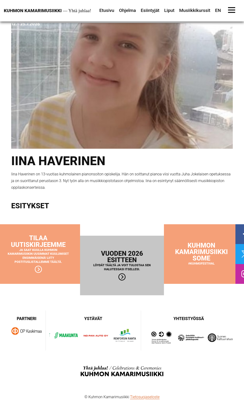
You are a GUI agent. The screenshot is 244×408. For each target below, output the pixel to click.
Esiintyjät (150, 10)
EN (218, 10)
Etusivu (106, 10)
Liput (169, 10)
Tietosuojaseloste (145, 397)
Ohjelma (127, 10)
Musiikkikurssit (194, 10)
